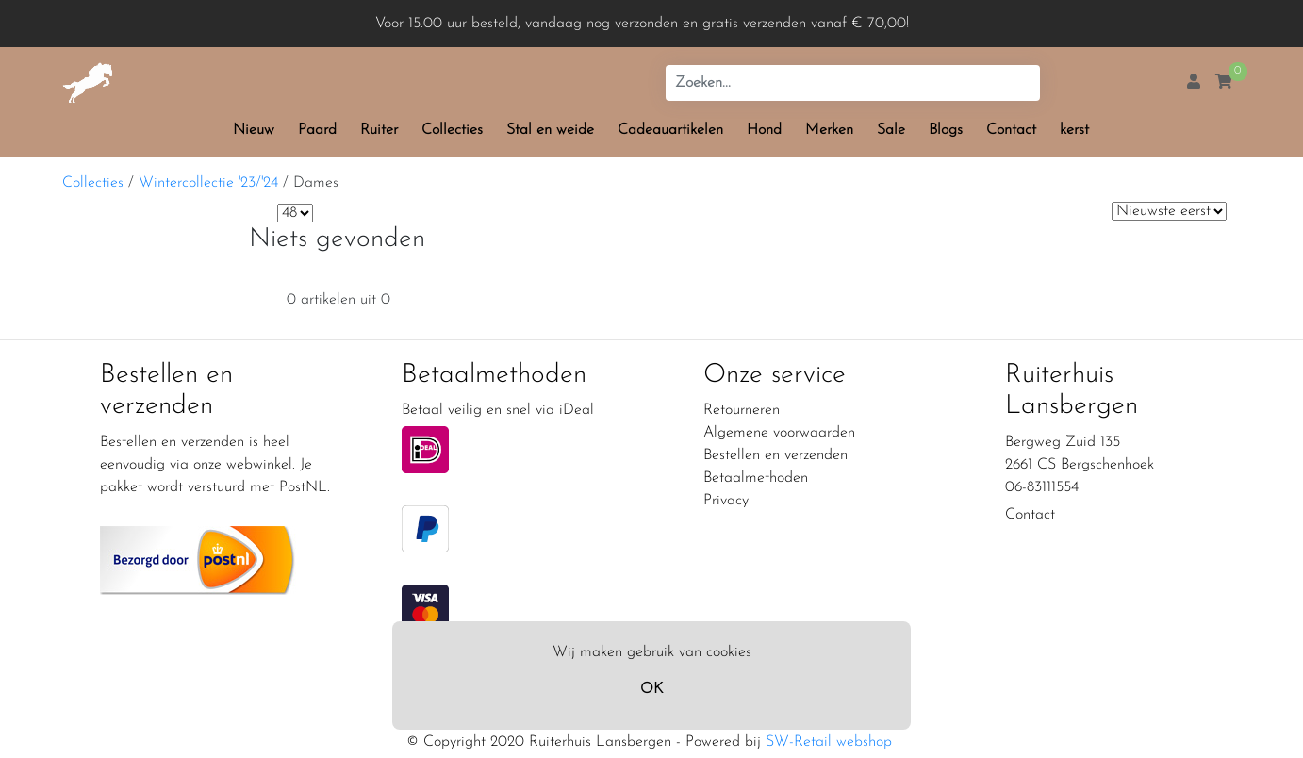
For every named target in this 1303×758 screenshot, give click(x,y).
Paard (317, 130)
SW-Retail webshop (829, 742)
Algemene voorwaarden (779, 432)
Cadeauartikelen (670, 130)
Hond (764, 130)
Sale (891, 130)
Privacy (726, 500)
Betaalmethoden (755, 478)
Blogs (946, 130)
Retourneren (741, 410)
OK (651, 689)
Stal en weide (550, 130)
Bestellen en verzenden (775, 455)
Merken (829, 130)
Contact (1011, 130)
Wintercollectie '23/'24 (208, 182)
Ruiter (379, 130)
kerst (1074, 130)
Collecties (452, 130)
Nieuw (253, 130)
